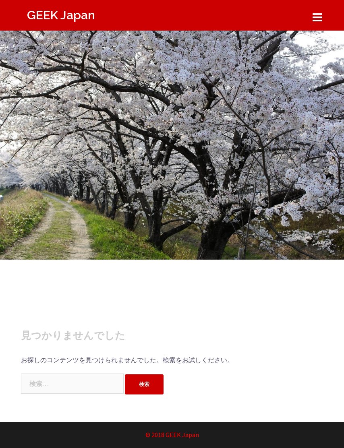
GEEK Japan (61, 15)
